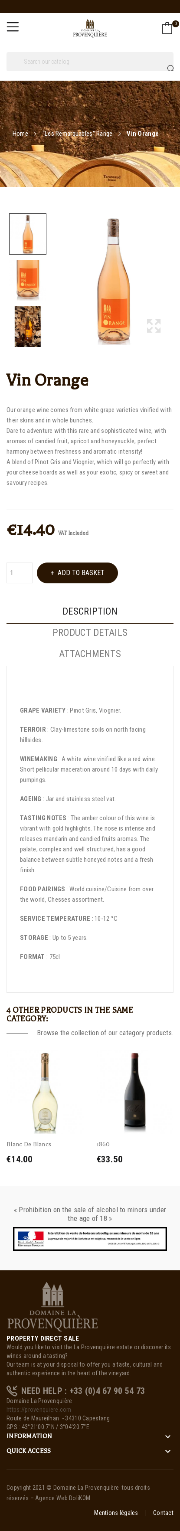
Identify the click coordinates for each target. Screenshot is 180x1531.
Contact (163, 1513)
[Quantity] (20, 573)
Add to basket (80, 573)
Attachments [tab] (90, 654)
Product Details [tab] (90, 633)
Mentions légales (116, 1513)
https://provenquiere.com (39, 1409)
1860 (103, 1144)
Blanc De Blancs (29, 1144)
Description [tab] (90, 611)
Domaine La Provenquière (86, 1487)
